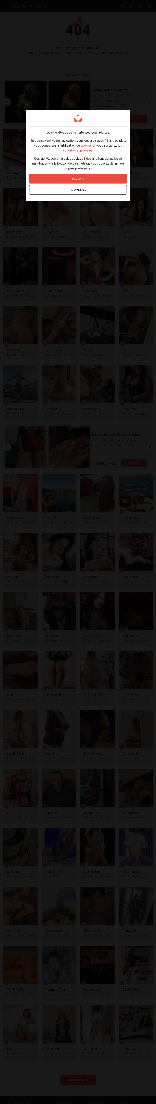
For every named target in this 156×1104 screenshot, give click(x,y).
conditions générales (77, 150)
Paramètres (78, 189)
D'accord (78, 178)
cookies (86, 145)
